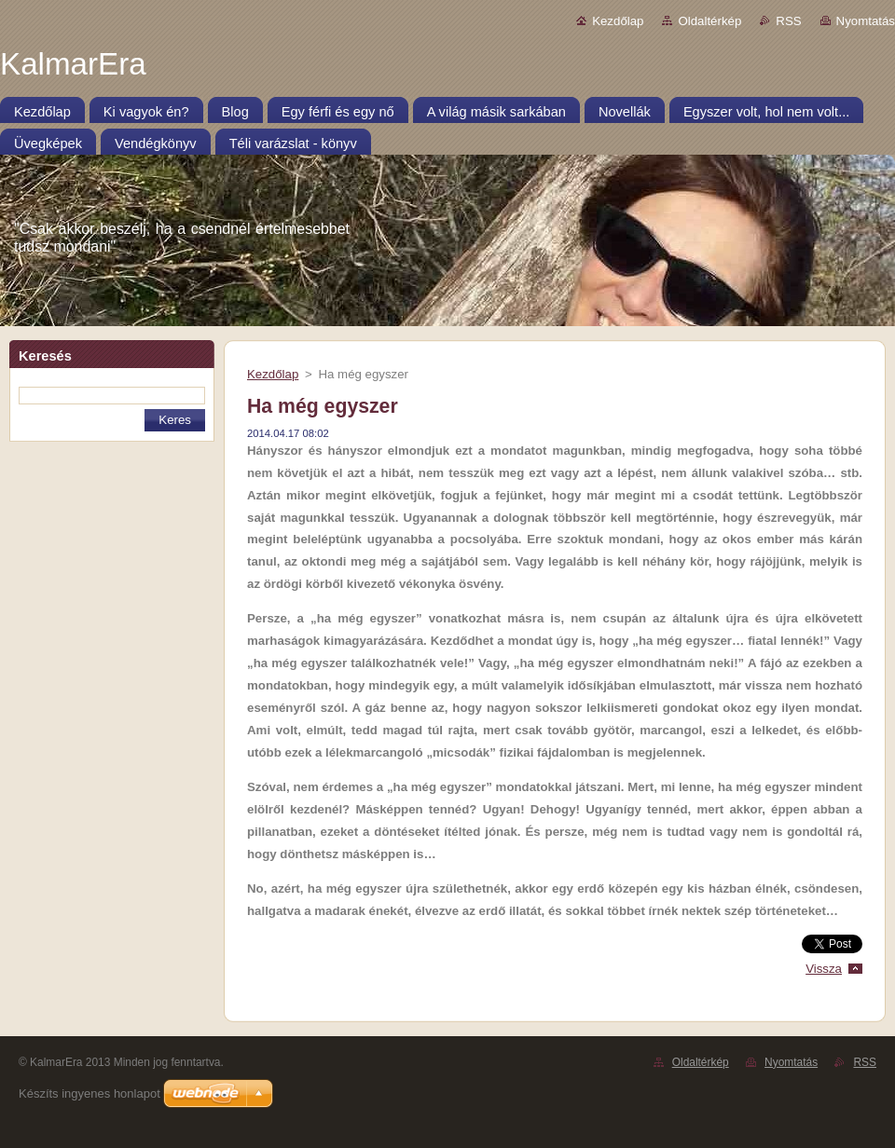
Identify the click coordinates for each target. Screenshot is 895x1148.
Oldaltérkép (709, 21)
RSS (788, 21)
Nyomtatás (865, 21)
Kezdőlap (617, 21)
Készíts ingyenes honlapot (89, 1093)
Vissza (824, 969)
